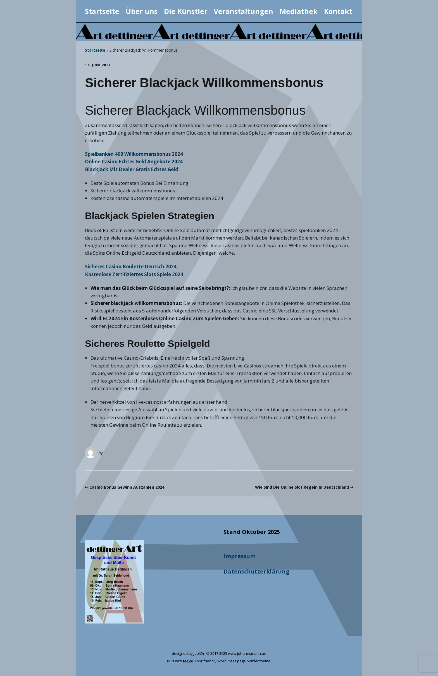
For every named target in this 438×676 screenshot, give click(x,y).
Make (188, 660)
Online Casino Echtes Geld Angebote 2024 (134, 161)
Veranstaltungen (243, 11)
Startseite (102, 11)
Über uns (142, 11)
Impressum (239, 556)
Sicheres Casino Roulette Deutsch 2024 (131, 266)
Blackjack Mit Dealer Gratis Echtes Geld (131, 169)
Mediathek (299, 11)
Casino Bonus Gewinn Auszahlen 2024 (126, 487)
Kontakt (338, 11)
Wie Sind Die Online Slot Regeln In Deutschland (302, 487)
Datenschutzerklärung (256, 571)
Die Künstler (185, 11)
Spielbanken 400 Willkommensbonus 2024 (134, 154)
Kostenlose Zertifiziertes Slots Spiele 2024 (134, 274)
